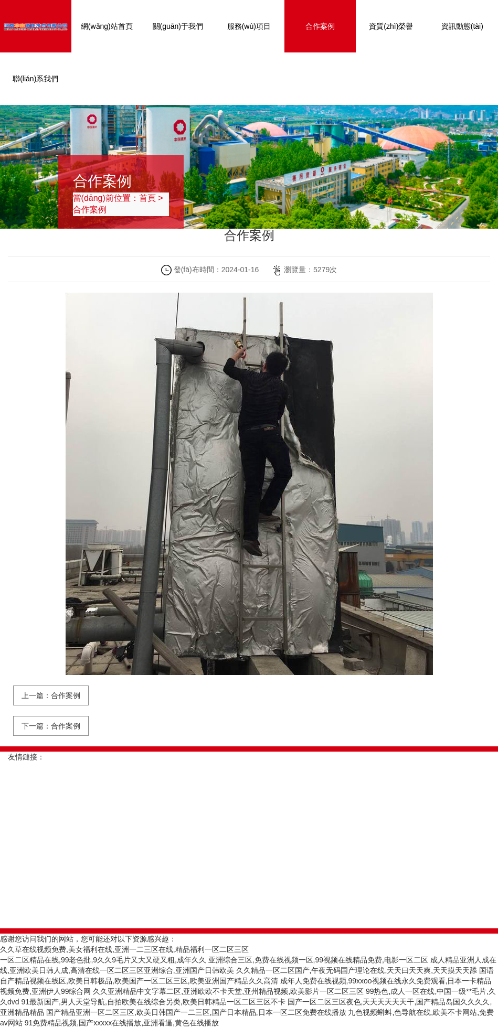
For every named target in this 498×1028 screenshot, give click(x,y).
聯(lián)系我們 (35, 78)
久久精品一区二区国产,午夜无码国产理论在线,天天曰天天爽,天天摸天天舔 (357, 970)
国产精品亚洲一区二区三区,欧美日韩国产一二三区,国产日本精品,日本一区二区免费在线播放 (196, 1012)
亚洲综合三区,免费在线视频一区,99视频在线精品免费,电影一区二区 (318, 960)
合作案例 (320, 26)
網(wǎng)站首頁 (107, 26)
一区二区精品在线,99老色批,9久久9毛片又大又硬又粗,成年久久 (103, 960)
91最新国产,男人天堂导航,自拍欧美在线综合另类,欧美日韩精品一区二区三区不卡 (153, 1002)
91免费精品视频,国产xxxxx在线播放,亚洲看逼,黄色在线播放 (122, 1023)
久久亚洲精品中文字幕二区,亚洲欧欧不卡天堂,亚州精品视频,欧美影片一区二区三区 (228, 991)
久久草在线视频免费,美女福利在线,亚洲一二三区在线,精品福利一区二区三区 (124, 949)
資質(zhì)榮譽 (391, 26)
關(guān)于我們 (178, 26)
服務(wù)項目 (249, 26)
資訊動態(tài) (462, 26)
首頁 (147, 198)
